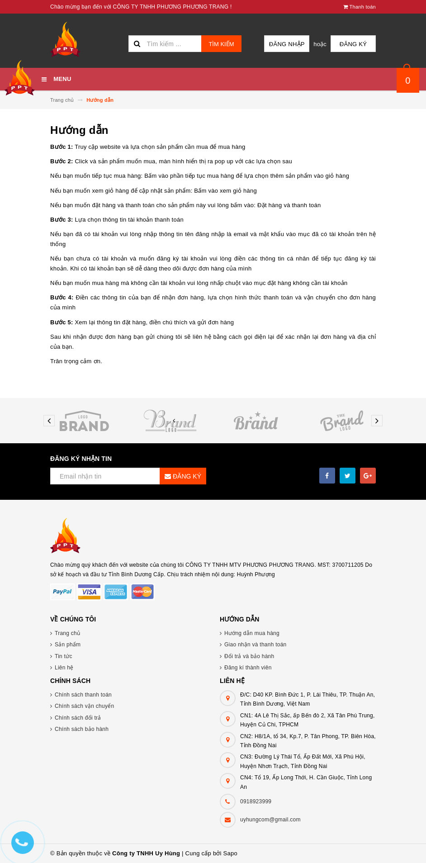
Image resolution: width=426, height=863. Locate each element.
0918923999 (255, 801)
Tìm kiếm (221, 44)
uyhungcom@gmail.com (270, 819)
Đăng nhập (287, 44)
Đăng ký (353, 44)
